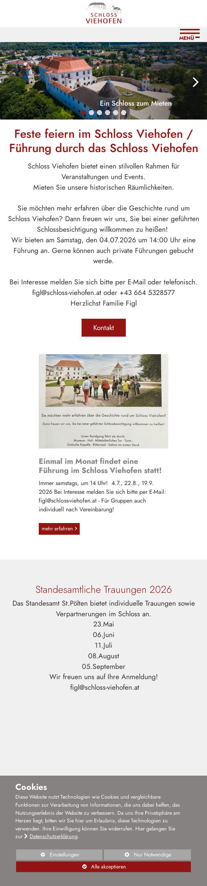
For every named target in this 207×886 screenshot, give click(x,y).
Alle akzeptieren (71, 866)
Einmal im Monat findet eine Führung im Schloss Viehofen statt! (100, 466)
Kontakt (103, 327)
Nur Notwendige (137, 855)
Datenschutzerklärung (54, 836)
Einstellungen (47, 855)
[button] (83, 112)
